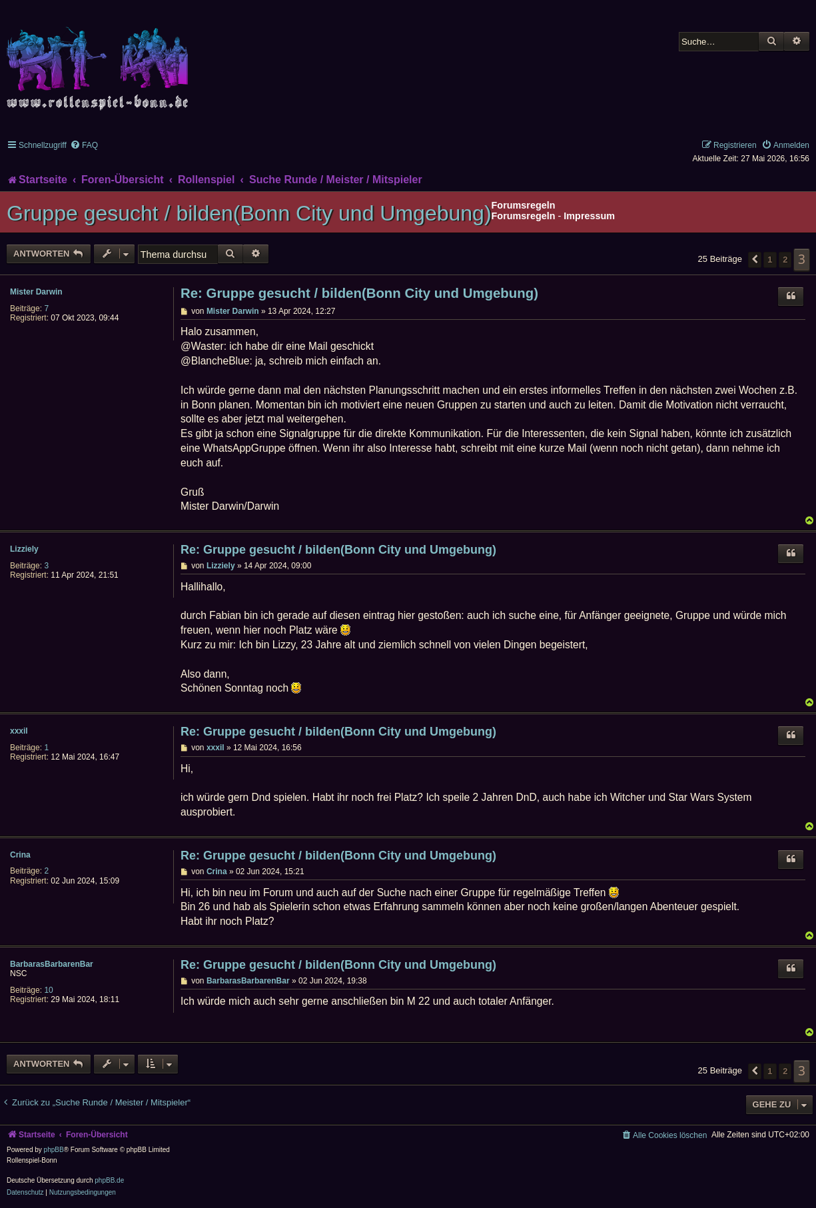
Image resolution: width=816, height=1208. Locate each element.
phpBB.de (109, 1180)
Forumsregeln (524, 216)
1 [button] (769, 260)
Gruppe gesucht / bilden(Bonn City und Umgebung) (249, 213)
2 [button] (785, 260)
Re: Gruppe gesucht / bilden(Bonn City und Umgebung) (359, 293)
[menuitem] (84, 145)
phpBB (54, 1149)
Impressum (589, 216)
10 (48, 990)
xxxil (19, 731)
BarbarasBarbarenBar (51, 964)
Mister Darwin (36, 292)
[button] (754, 260)
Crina (20, 855)
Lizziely (24, 549)
